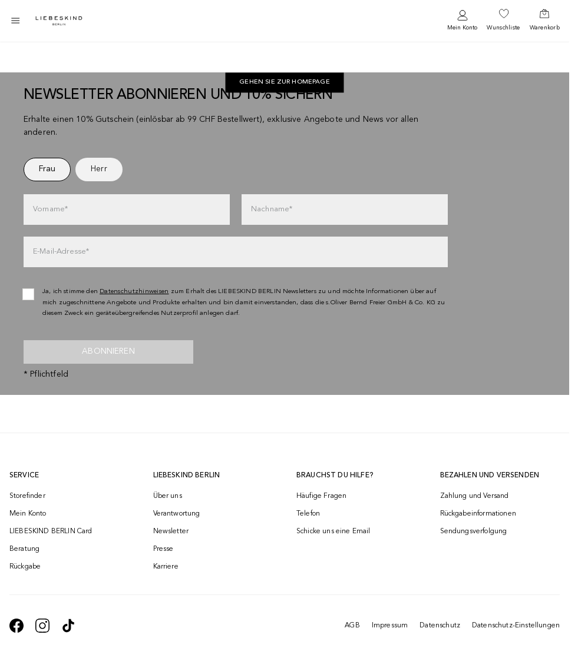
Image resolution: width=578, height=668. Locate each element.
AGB (352, 625)
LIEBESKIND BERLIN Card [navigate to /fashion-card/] (51, 531)
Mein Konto (462, 28)
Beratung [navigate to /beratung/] (24, 549)
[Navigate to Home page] (58, 21)
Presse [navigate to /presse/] (163, 549)
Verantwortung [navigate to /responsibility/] (176, 513)
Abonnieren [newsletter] (108, 351)
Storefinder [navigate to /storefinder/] (27, 496)
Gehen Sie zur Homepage (284, 82)
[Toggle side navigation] (15, 20)
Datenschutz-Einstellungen (516, 625)
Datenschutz (440, 625)
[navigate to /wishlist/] (503, 21)
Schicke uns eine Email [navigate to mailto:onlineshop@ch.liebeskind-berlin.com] (333, 531)
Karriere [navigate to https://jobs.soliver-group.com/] (166, 566)
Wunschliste (503, 28)
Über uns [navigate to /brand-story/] (167, 496)
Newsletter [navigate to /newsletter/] (171, 531)
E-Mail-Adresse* (61, 251)
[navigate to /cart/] (545, 21)
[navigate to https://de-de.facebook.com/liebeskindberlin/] (16, 626)
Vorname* (50, 209)
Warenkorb (545, 28)
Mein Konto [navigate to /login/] (28, 513)
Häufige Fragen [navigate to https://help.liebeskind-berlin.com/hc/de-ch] (321, 496)
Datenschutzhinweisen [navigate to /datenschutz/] (134, 291)
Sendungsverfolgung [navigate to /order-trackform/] (473, 531)
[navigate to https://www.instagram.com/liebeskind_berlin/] (42, 626)
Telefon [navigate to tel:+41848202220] (308, 513)
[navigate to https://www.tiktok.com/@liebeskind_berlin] (68, 626)
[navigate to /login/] (462, 20)
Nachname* (271, 209)
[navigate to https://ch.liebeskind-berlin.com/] (284, 83)
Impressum (390, 625)
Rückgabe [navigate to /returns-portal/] (25, 566)
